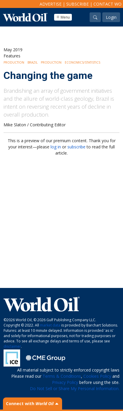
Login (111, 17)
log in (56, 147)
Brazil (32, 62)
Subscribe (77, 4)
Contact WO (107, 4)
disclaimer (12, 346)
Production (14, 62)
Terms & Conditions (62, 376)
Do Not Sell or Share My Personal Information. (74, 388)
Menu (63, 17)
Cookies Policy (97, 376)
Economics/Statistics (82, 62)
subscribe (76, 147)
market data (50, 325)
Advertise (51, 4)
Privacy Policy (65, 382)
